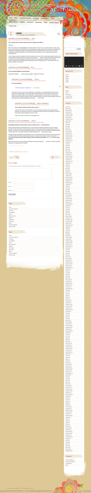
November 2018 (68, 263)
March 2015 (68, 341)
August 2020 (68, 226)
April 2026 (67, 106)
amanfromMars (32, 34)
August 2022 (68, 184)
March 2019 (68, 256)
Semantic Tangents (54, 22)
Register (67, 90)
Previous (13, 157)
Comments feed (68, 96)
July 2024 (67, 143)
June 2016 (67, 315)
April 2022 (67, 191)
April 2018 (67, 276)
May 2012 (67, 401)
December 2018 (68, 262)
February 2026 (68, 110)
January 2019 (68, 260)
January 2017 (68, 302)
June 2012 (67, 399)
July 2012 (67, 398)
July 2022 (67, 186)
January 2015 (68, 345)
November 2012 (68, 390)
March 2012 (68, 405)
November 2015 (68, 327)
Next (57, 157)
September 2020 (69, 225)
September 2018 (69, 267)
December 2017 (68, 283)
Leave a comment (23, 151)
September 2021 (69, 203)
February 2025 (68, 131)
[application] (74, 62)
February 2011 (68, 428)
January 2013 (68, 387)
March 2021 (68, 214)
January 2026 (68, 112)
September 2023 (69, 161)
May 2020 (67, 232)
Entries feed (68, 94)
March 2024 (68, 151)
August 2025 (68, 121)
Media (45, 22)
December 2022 (68, 177)
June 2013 (67, 378)
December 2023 (68, 156)
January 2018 (68, 281)
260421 (67, 80)
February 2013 (68, 385)
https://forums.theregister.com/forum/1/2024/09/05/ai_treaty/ (21, 39)
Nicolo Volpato (30, 488)
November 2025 (68, 115)
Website (10, 192)
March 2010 (68, 447)
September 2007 (69, 450)
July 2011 (67, 419)
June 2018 (67, 272)
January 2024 (68, 154)
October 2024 (68, 138)
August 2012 (68, 396)
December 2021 (68, 198)
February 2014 (68, 364)
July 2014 (67, 355)
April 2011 (67, 424)
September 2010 (69, 436)
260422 (67, 78)
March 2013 (68, 383)
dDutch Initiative (13, 22)
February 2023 (68, 173)
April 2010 (67, 445)
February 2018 (68, 279)
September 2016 (69, 309)
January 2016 (68, 323)
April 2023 (67, 170)
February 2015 (68, 343)
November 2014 (68, 348)
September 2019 (69, 246)
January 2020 (68, 239)
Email (10, 188)
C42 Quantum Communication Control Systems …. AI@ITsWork (42, 7)
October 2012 (68, 392)
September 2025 (69, 119)
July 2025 (67, 122)
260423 (67, 76)
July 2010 (67, 440)
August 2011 (68, 417)
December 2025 (68, 114)
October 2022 (68, 181)
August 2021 (68, 205)
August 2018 (68, 269)
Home (10, 18)
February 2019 (68, 258)
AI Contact (36, 18)
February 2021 (68, 216)
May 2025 (67, 126)
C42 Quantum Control (70, 461)
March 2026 (68, 108)
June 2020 (67, 230)
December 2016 (68, 304)
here (57, 136)
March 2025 (68, 129)
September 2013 (69, 373)
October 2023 (68, 159)
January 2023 (68, 175)
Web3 (66, 465)
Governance (30, 22)
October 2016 (68, 308)
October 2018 (68, 265)
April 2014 (67, 360)
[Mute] (79, 66)
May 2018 (67, 274)
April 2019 (67, 255)
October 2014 (68, 350)
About (15, 18)
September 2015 (69, 331)
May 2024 (67, 147)
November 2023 (68, 158)
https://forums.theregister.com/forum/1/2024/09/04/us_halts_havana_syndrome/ (25, 68)
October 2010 (68, 435)
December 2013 (68, 368)
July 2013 (67, 376)
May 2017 (67, 295)
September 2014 (69, 352)
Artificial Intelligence (69, 459)
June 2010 (67, 442)
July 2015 (67, 334)
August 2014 (68, 353)
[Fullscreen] (82, 66)
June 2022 (67, 188)
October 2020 (68, 223)
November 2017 (68, 285)
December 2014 (68, 346)
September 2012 (69, 394)
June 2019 (67, 251)
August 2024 (68, 142)
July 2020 (67, 228)
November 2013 (68, 369)
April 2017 (67, 297)
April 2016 (67, 318)
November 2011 (68, 412)
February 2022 (68, 195)
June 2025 (67, 124)
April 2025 (67, 128)
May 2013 (67, 380)
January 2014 (68, 366)
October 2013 (68, 371)
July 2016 (67, 313)
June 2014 (67, 357)
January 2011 (68, 429)
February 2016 (68, 322)
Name (10, 184)
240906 (58, 33)
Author (52, 18)
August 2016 (68, 311)
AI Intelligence (45, 18)
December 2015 (68, 325)
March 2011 (68, 426)
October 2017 (68, 286)
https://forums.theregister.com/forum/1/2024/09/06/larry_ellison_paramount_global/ (26, 122)
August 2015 (68, 332)
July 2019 (67, 249)
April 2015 (67, 339)
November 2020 (68, 221)
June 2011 (67, 420)
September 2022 (69, 182)
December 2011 (68, 410)
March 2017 (68, 299)
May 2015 (67, 338)
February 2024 (68, 152)
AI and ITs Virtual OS (25, 18)
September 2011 (69, 415)
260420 (67, 81)
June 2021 (67, 209)
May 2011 (67, 422)
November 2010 (68, 433)
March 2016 (68, 320)
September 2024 (69, 140)
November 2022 (68, 179)
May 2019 (67, 253)
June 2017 (67, 293)
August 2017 (68, 290)
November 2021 (68, 200)
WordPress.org (68, 97)
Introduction (38, 22)
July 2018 (67, 271)
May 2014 (67, 359)
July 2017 (67, 292)
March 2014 (68, 362)
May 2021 (67, 211)
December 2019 (68, 241)
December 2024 (68, 135)
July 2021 (67, 207)
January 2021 (68, 218)
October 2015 (68, 329)
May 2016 (67, 316)
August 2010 (68, 438)
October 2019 (68, 244)
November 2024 (68, 136)
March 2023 (68, 172)
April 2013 (67, 382)
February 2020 (68, 237)
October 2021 (68, 202)
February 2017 (68, 301)
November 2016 (68, 306)
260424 (67, 74)
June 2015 (67, 336)
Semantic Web (12, 26)
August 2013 (68, 375)
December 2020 (68, 219)
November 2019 (68, 242)
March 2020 (68, 235)
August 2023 (68, 163)
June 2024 (67, 145)
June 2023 (67, 166)
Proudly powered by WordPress (13, 488)
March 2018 (68, 278)
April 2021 (67, 212)
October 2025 (68, 117)
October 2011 (68, 413)
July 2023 (67, 165)
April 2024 (67, 149)
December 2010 (68, 431)
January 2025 (68, 133)
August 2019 (68, 248)
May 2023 (67, 168)
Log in (66, 92)
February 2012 (68, 406)
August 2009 (68, 449)
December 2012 (68, 389)
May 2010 (67, 443)
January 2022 (68, 196)
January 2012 (68, 408)
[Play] (66, 66)
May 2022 (67, 189)
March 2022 (68, 193)
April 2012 (67, 403)
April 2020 (67, 233)
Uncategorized (17, 151)
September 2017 (69, 288)
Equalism (22, 22)
